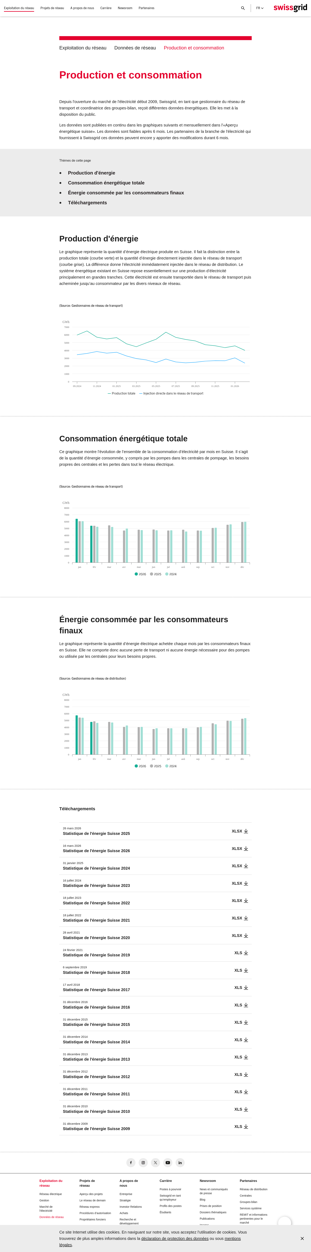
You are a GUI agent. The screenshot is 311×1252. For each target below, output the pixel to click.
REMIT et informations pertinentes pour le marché (253, 1218)
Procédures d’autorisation (95, 1213)
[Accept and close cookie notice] (302, 1238)
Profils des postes (171, 1206)
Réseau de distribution (253, 1189)
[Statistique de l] (155, 831)
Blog (202, 1199)
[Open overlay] (284, 1223)
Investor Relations (131, 1206)
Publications (207, 1218)
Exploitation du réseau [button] (19, 8)
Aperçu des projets (91, 1194)
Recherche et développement (129, 1221)
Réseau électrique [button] (50, 1194)
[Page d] (290, 8)
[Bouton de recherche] (243, 8)
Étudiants (165, 1212)
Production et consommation (194, 47)
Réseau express (90, 1206)
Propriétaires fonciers (93, 1219)
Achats (124, 1213)
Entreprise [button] (126, 1194)
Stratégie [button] (125, 1200)
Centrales (246, 1195)
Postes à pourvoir (170, 1189)
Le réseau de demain (93, 1200)
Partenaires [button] (146, 8)
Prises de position (211, 1206)
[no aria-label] (130, 1162)
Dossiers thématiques (213, 1212)
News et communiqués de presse (214, 1191)
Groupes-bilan (248, 1202)
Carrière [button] (105, 8)
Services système (251, 1208)
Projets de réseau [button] (52, 8)
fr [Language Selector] (260, 8)
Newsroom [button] (125, 8)
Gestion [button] (44, 1200)
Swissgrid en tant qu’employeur (170, 1197)
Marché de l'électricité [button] (46, 1208)
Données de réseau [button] (51, 1217)
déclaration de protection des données (175, 1238)
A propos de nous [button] (82, 8)
